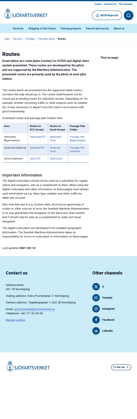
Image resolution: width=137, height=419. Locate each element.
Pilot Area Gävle (46, 38)
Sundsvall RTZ (37, 147)
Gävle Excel (56, 158)
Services (18, 28)
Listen (98, 4)
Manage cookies (15, 320)
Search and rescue (97, 28)
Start (7, 38)
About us (119, 28)
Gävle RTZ (35, 158)
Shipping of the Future (42, 28)
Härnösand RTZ (38, 136)
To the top (121, 367)
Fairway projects (71, 28)
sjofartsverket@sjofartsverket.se (34, 309)
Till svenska (125, 4)
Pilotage (30, 38)
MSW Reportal (107, 15)
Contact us (110, 4)
